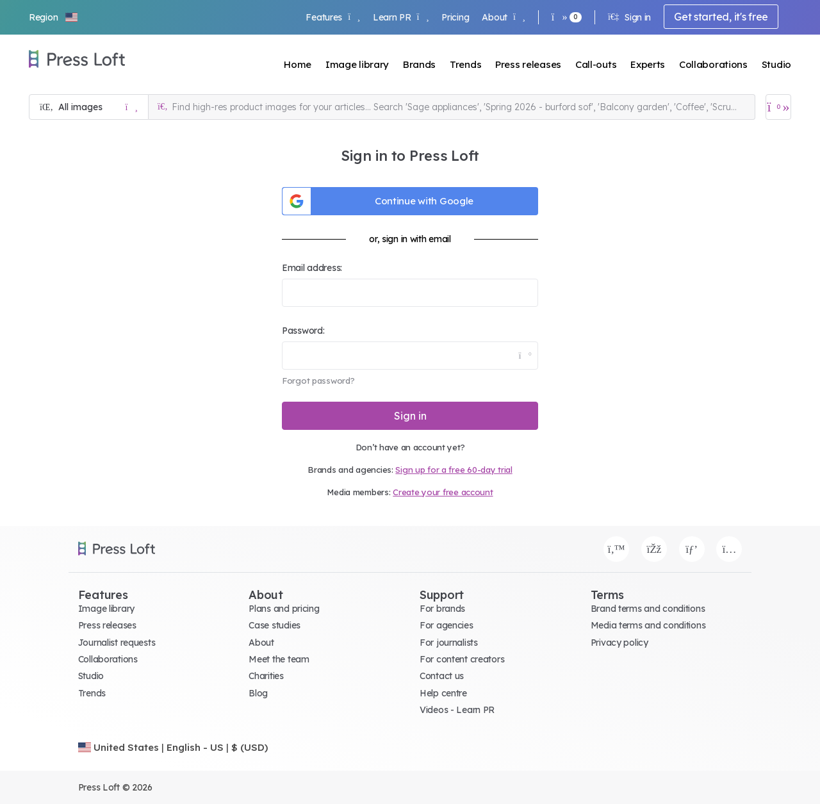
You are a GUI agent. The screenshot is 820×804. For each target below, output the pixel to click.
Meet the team (279, 659)
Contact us (442, 676)
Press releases (528, 64)
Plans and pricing (284, 608)
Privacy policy (619, 642)
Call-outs (595, 64)
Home (297, 64)
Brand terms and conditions (648, 608)
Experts (647, 64)
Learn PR (401, 17)
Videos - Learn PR (457, 710)
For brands (442, 608)
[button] (54, 17)
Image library (357, 64)
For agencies (446, 625)
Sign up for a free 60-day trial (453, 469)
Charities (266, 676)
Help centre (443, 693)
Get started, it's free (721, 16)
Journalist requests (117, 642)
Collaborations (713, 64)
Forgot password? (318, 380)
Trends (465, 64)
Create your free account (443, 492)
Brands (419, 64)
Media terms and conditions (648, 625)
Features (332, 17)
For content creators (462, 659)
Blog (258, 693)
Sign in (629, 17)
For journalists (449, 642)
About (503, 17)
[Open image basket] (778, 107)
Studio (776, 64)
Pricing (455, 17)
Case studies (274, 625)
